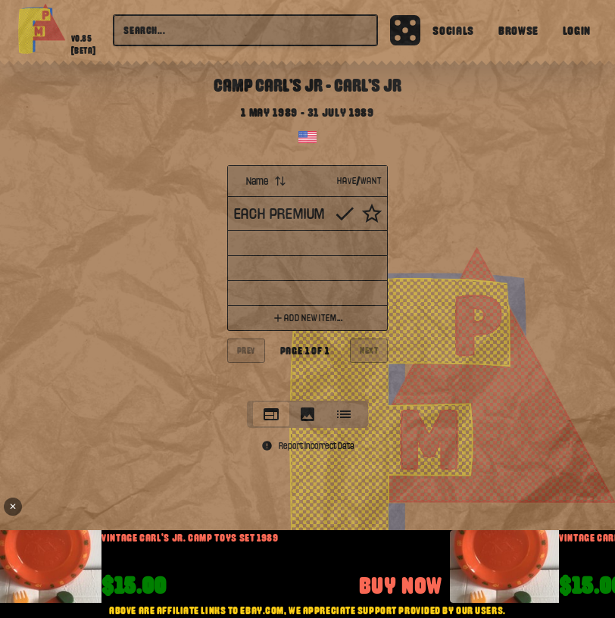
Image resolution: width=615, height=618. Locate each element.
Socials (452, 30)
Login (577, 30)
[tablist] (307, 414)
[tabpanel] (308, 278)
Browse (518, 30)
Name (266, 181)
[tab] (271, 414)
